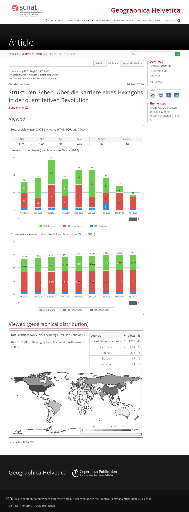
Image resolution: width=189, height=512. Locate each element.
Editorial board (152, 20)
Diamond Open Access (127, 20)
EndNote (156, 81)
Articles (13, 54)
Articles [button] (56, 20)
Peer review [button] (103, 20)
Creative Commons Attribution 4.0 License (125, 499)
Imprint (27, 505)
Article (99, 63)
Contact (13, 505)
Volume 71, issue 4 (33, 54)
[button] (128, 54)
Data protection (45, 505)
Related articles (132, 63)
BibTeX (155, 76)
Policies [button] (86, 20)
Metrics (113, 63)
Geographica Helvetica (145, 10)
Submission (72, 20)
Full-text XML (159, 71)
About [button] (169, 20)
